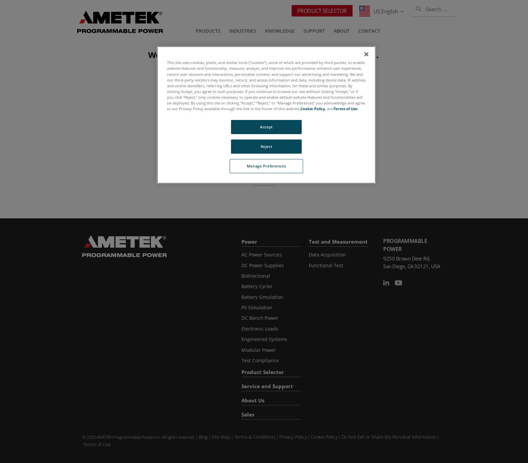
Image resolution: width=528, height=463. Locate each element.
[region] (266, 114)
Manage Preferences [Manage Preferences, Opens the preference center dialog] (266, 165)
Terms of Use (346, 108)
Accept (266, 126)
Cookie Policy (312, 108)
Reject (266, 146)
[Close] (366, 54)
